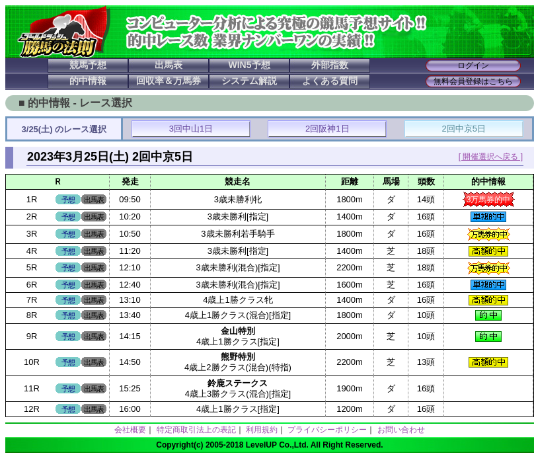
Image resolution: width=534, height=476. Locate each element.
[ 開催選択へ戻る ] (491, 156)
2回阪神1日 (327, 129)
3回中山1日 (191, 129)
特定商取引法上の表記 (196, 429)
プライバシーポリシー (327, 429)
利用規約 (262, 429)
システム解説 (249, 80)
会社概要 (130, 429)
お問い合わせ (401, 429)
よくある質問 (330, 80)
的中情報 (87, 80)
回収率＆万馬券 (168, 80)
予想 (68, 200)
